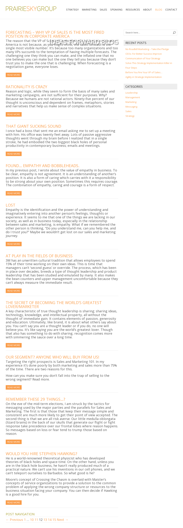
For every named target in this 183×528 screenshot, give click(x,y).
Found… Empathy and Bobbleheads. (42, 165)
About (147, 9)
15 (54, 519)
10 (32, 519)
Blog (158, 9)
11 (36, 519)
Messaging (131, 106)
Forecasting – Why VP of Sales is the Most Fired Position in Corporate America (55, 34)
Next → (62, 519)
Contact (171, 9)
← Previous (14, 519)
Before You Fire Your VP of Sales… (143, 72)
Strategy (72, 9)
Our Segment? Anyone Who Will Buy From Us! (52, 357)
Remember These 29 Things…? (35, 399)
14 (49, 519)
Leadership (131, 92)
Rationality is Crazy (26, 86)
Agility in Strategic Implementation (143, 77)
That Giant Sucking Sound (33, 126)
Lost (10, 205)
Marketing (89, 9)
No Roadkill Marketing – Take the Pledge (147, 49)
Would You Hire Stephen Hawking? (41, 453)
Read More (13, 74)
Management (132, 97)
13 (45, 519)
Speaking (116, 9)
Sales (103, 9)
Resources (133, 9)
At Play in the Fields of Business (39, 255)
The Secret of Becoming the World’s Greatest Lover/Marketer (54, 304)
